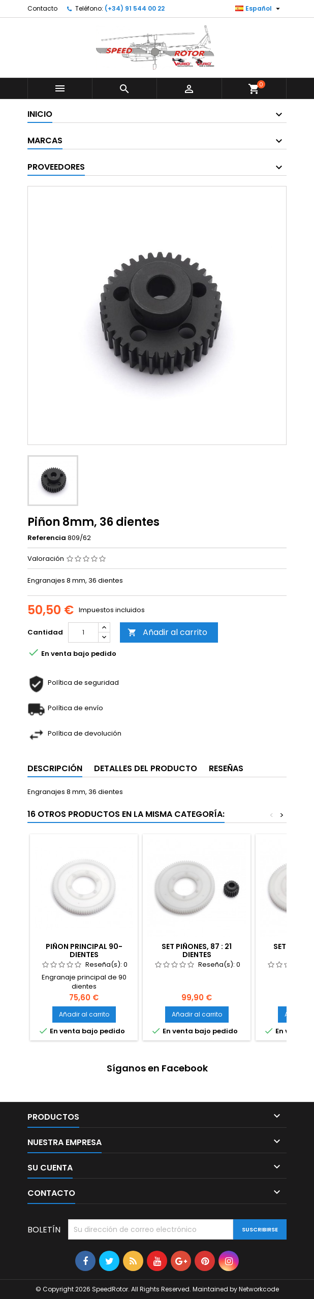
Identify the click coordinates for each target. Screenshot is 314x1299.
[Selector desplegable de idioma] (258, 8)
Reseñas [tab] (226, 768)
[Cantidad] (83, 632)
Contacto (42, 8)
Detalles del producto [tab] (145, 768)
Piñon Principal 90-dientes (84, 950)
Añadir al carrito (167, 632)
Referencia (46, 538)
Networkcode (259, 1289)
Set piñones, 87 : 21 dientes (197, 950)
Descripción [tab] (54, 768)
